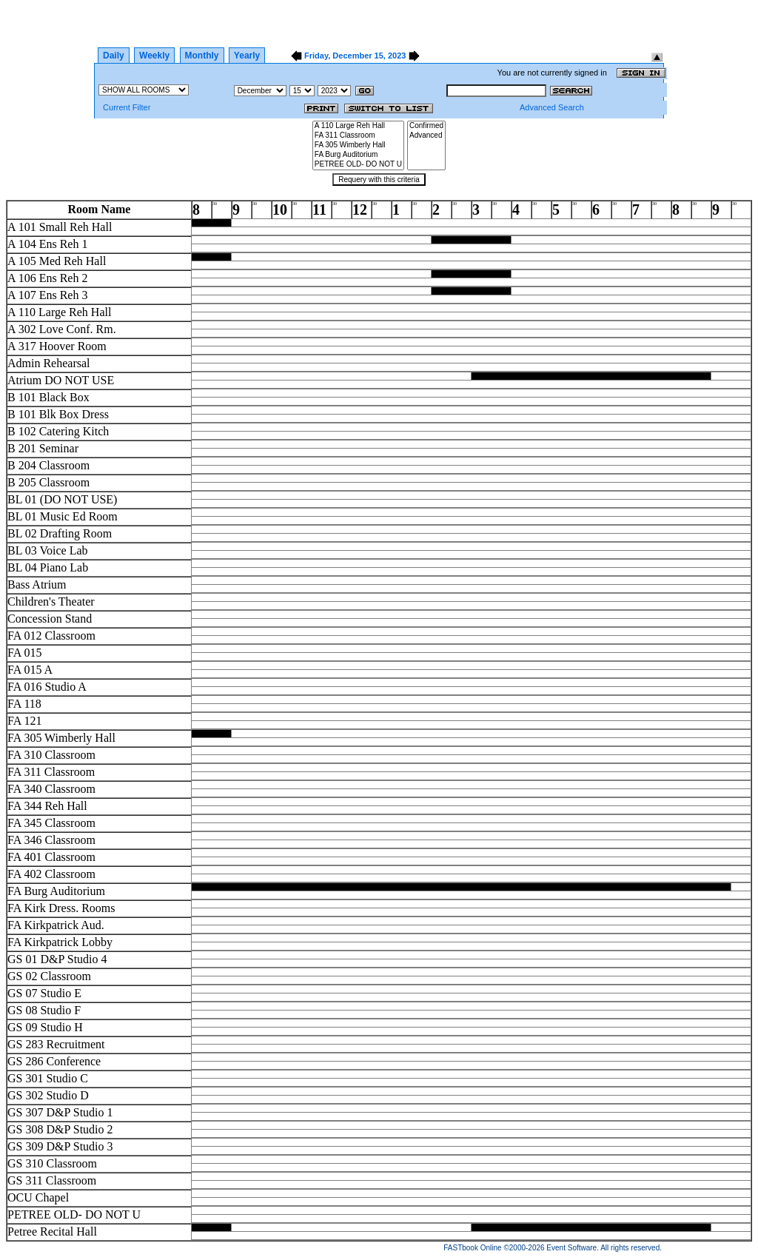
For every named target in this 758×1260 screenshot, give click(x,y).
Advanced (426, 136)
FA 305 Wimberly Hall (358, 145)
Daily (113, 55)
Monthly (202, 55)
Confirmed (426, 126)
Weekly (154, 55)
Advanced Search (552, 107)
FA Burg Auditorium (358, 155)
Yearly (247, 55)
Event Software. (572, 1248)
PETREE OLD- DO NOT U (358, 165)
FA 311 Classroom (358, 136)
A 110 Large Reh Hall (358, 126)
